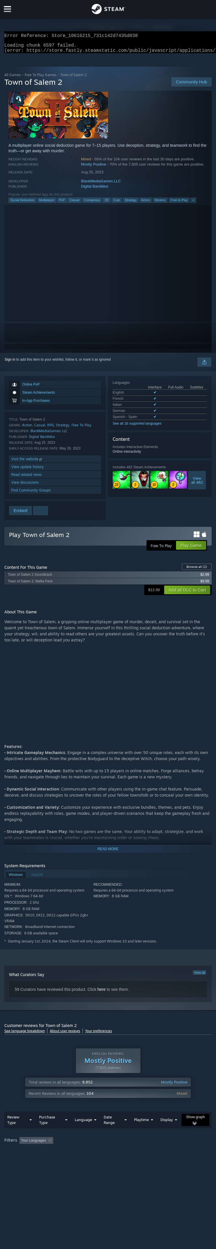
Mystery (160, 203)
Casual (74, 203)
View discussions (25, 486)
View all (199, 976)
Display (166, 1123)
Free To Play (81, 428)
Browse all (196, 570)
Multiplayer (46, 203)
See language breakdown (24, 1034)
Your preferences (98, 1034)
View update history (27, 470)
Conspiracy (92, 203)
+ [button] (193, 203)
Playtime (141, 1123)
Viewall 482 (197, 483)
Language (83, 1123)
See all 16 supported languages (137, 427)
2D (107, 203)
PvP (62, 203)
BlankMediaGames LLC (101, 184)
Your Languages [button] (33, 1144)
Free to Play (179, 203)
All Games (12, 78)
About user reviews (65, 1034)
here (101, 993)
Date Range (109, 1123)
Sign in (10, 363)
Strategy (131, 203)
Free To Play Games (40, 78)
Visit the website (27, 462)
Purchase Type (47, 1123)
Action (145, 203)
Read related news (26, 478)
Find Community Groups (31, 493)
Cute (117, 203)
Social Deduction (22, 203)
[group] (108, 1144)
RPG (50, 428)
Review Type (13, 1123)
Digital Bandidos (94, 190)
